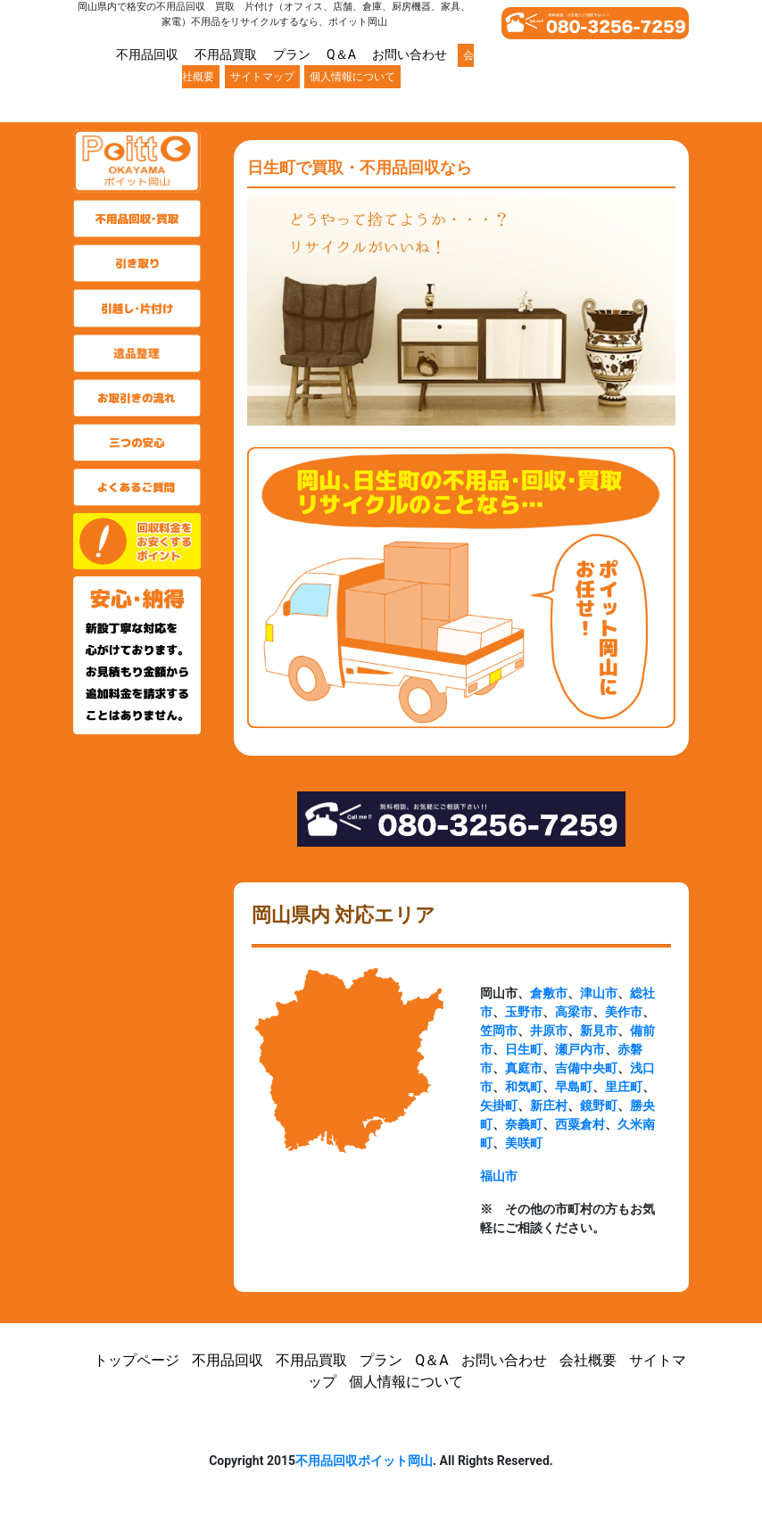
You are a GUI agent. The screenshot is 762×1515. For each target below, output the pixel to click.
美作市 (623, 1012)
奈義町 (524, 1124)
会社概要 (588, 1360)
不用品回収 (147, 54)
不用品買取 (226, 54)
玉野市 (524, 1012)
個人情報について (352, 76)
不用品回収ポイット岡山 (364, 1460)
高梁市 (573, 1012)
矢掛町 (499, 1105)
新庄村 (548, 1105)
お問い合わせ (409, 54)
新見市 (598, 1030)
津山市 (598, 993)
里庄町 (623, 1087)
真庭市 (524, 1068)
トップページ (136, 1360)
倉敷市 (548, 993)
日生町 (524, 1049)
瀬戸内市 (580, 1049)
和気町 (524, 1087)
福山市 (499, 1176)
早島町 (573, 1087)
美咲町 (524, 1143)
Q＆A (341, 54)
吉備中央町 (586, 1068)
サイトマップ (262, 76)
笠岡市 (499, 1030)
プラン (292, 54)
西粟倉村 (580, 1124)
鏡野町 (598, 1105)
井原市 (548, 1030)
